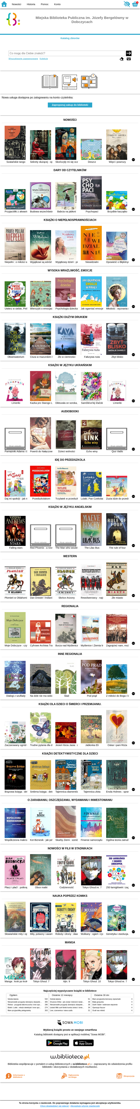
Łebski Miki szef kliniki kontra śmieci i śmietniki (68, 1008)
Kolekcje (44, 58)
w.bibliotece (81, 1064)
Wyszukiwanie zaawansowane (23, 58)
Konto (57, 4)
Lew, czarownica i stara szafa (61, 1010)
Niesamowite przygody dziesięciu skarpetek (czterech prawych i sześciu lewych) (38, 1002)
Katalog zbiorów (69, 38)
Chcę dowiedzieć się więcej (54, 1106)
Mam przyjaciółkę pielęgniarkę (19, 1010)
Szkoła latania (13, 999)
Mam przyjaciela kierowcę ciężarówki (106, 999)
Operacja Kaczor (98, 1008)
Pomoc (44, 4)
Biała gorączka (98, 1002)
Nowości (16, 4)
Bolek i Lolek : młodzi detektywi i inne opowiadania (27, 1008)
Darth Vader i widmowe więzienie (105, 1005)
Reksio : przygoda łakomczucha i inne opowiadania (27, 1005)
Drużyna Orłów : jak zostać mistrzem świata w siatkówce (71, 1002)
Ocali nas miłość (98, 1010)
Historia (31, 4)
